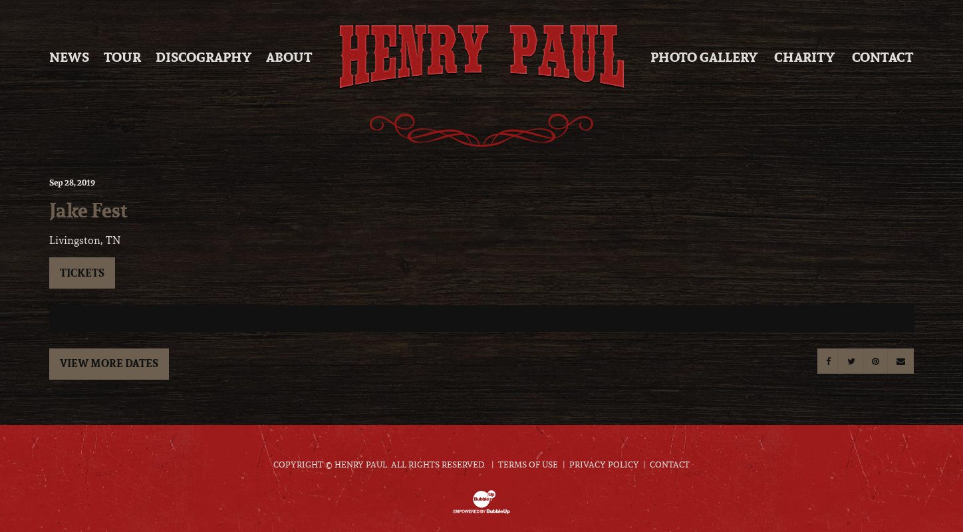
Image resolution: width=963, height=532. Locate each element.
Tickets (82, 272)
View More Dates (109, 363)
